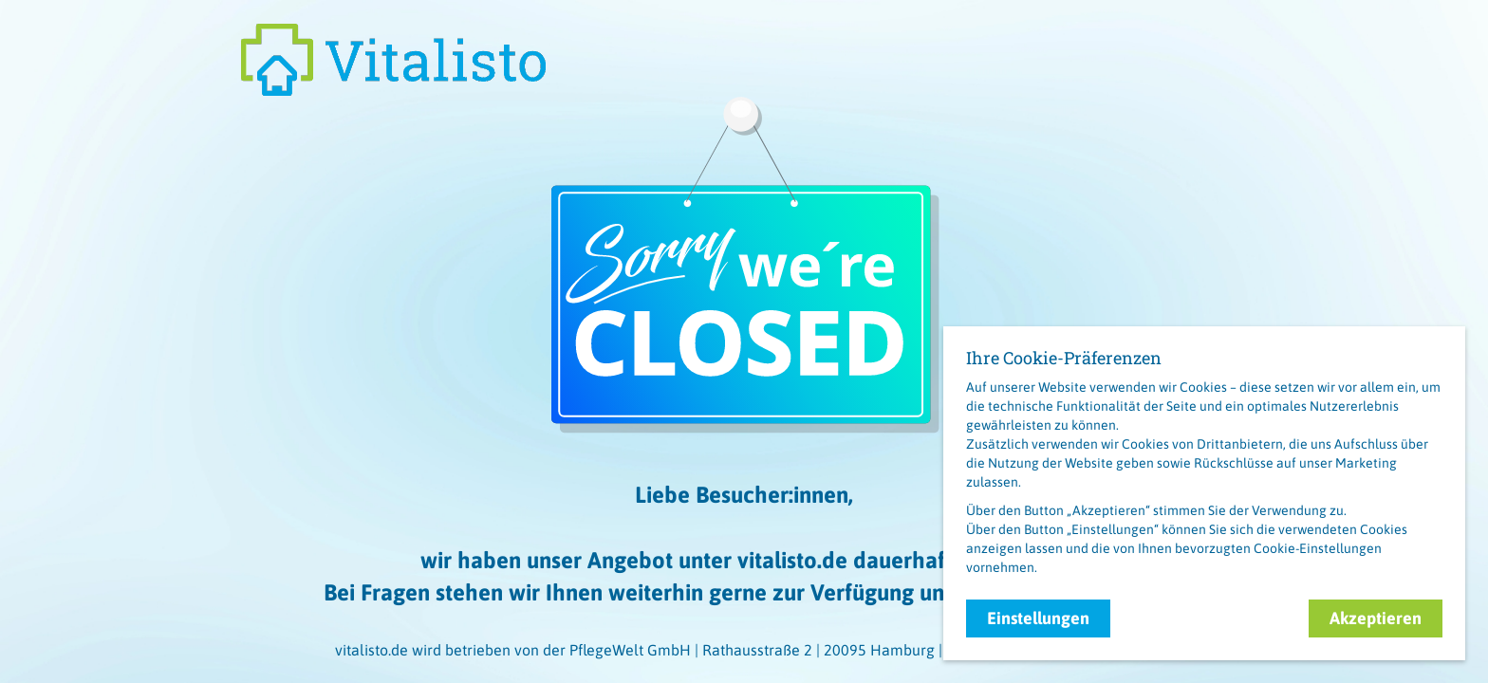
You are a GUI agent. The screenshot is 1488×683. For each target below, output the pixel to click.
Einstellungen (1038, 618)
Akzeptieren (1376, 618)
